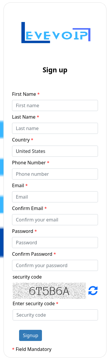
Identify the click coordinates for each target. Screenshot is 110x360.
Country (22, 140)
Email (20, 185)
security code (27, 277)
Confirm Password (34, 254)
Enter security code (35, 303)
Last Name (25, 117)
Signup (30, 335)
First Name (26, 94)
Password (24, 231)
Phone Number (30, 162)
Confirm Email (29, 208)
